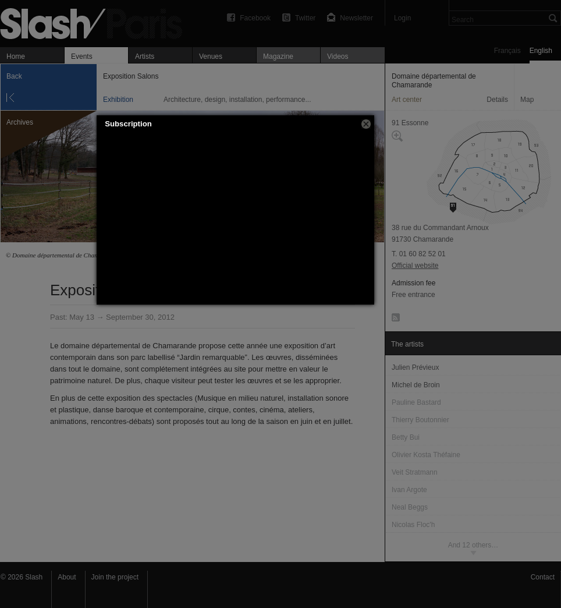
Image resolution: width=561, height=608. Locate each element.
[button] (366, 124)
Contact (543, 577)
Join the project (115, 577)
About (67, 577)
